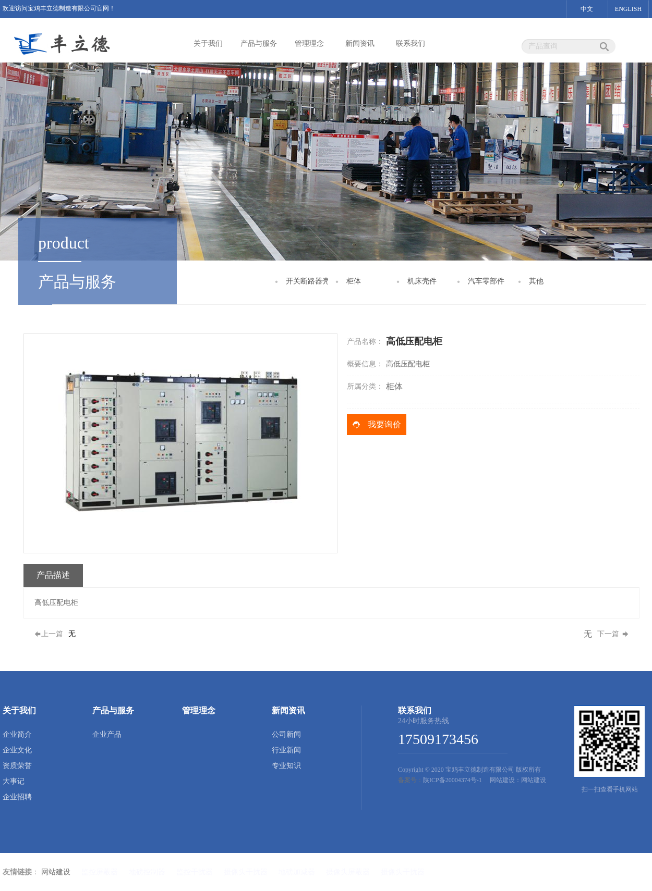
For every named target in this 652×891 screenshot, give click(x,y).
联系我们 (410, 43)
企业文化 (17, 750)
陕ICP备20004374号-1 (452, 780)
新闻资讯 (360, 43)
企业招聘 (17, 797)
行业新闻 (286, 750)
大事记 (14, 781)
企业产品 (107, 734)
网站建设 (55, 872)
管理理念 (309, 43)
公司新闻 (286, 734)
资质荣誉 (17, 766)
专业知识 (286, 766)
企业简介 (17, 734)
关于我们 (208, 43)
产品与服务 (258, 43)
